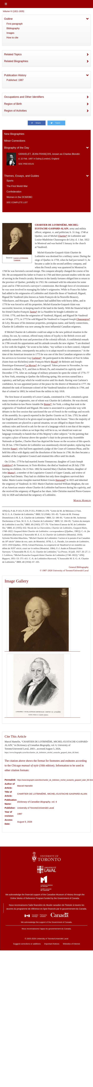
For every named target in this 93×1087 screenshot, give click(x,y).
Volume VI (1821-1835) (13, 11)
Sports (10, 180)
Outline (8, 18)
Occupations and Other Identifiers (24, 96)
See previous (26, 164)
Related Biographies (16, 61)
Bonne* (48, 404)
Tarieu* (33, 311)
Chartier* (62, 236)
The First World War (17, 186)
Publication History (15, 75)
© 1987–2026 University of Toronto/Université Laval (64, 570)
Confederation (14, 191)
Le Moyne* (31, 365)
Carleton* (37, 358)
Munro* (12, 472)
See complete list (17, 202)
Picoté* (54, 361)
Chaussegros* (83, 319)
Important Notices (51, 944)
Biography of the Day (16, 147)
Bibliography (13, 28)
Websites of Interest (71, 944)
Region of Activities (15, 110)
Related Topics (13, 54)
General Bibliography (79, 567)
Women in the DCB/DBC (19, 197)
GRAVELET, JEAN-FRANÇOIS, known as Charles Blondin (49, 154)
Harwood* (60, 480)
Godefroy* (7, 465)
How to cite (12, 37)
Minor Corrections (14, 140)
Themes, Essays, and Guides (21, 175)
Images (10, 33)
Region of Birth (13, 103)
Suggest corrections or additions (27, 944)
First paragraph (15, 24)
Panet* (14, 448)
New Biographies (14, 133)
